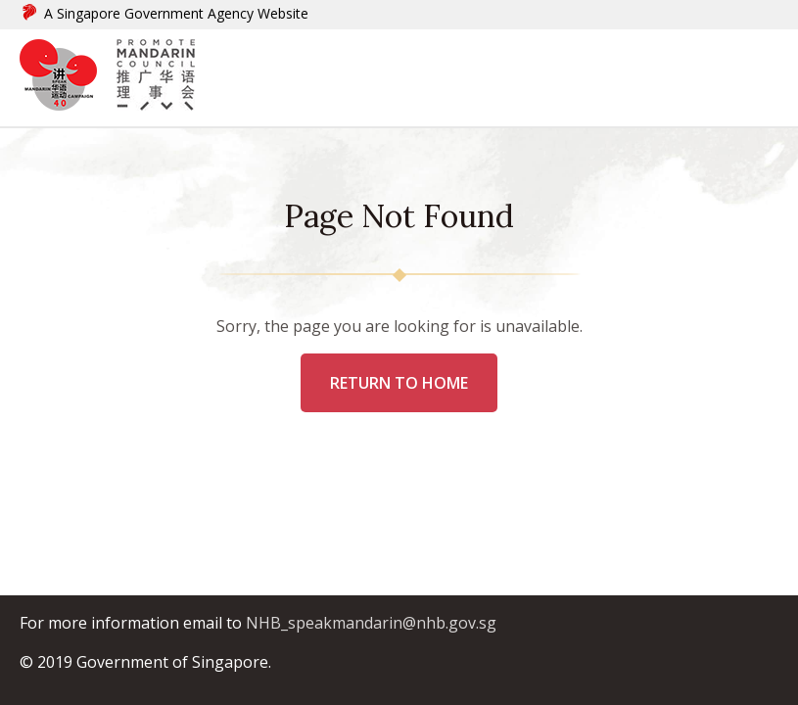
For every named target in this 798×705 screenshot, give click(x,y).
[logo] (68, 78)
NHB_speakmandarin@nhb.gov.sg (371, 623)
